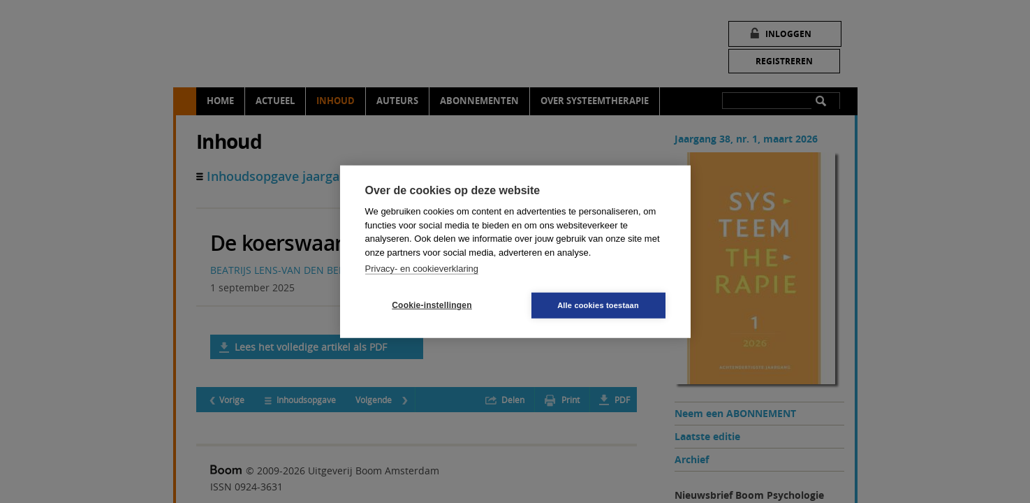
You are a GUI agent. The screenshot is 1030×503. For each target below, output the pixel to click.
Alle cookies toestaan (598, 304)
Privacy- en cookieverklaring (422, 268)
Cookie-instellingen (431, 305)
